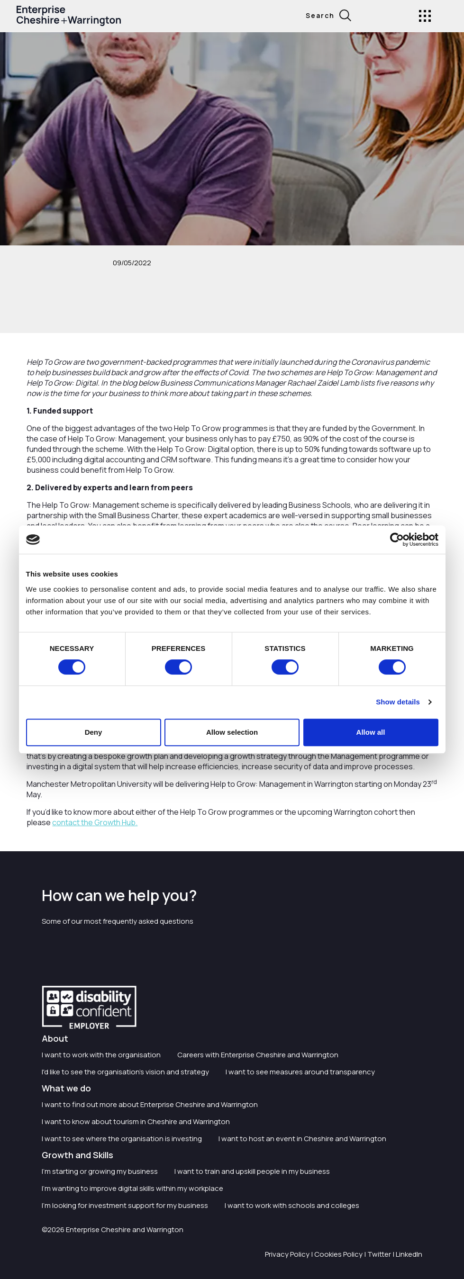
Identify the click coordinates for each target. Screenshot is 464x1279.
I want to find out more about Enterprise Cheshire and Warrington (150, 1104)
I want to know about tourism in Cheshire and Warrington (136, 1121)
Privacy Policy (287, 1254)
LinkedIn (409, 1254)
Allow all (370, 732)
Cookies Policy (338, 1254)
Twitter (379, 1254)
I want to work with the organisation (101, 1055)
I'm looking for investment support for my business (125, 1205)
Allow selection (232, 732)
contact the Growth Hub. (94, 822)
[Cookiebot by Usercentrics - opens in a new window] (396, 539)
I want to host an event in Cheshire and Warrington (302, 1139)
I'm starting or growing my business (100, 1171)
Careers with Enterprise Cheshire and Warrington (257, 1055)
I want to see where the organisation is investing (122, 1139)
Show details (398, 702)
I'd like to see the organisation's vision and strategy (125, 1072)
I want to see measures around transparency (300, 1072)
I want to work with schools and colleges (292, 1205)
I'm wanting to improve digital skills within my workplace (132, 1188)
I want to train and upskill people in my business (252, 1171)
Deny (93, 732)
